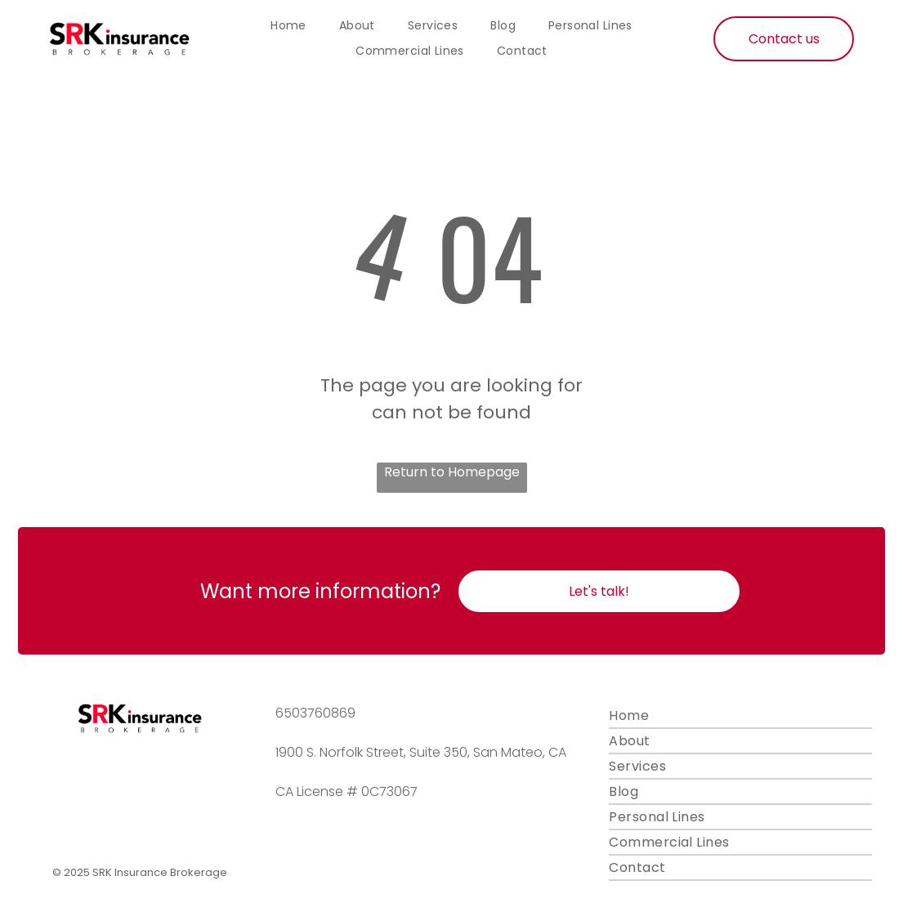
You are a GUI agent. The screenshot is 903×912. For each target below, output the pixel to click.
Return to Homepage (452, 472)
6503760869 (315, 713)
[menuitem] (288, 26)
